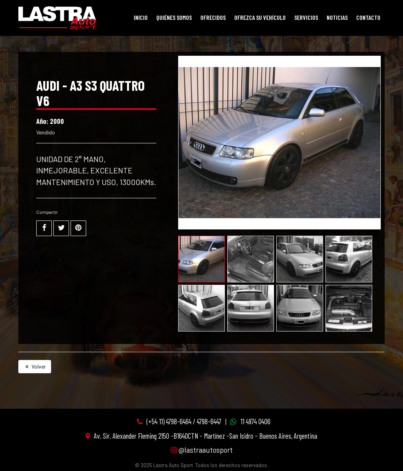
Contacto (368, 17)
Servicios (306, 17)
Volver (34, 366)
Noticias (337, 17)
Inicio (141, 17)
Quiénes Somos (174, 17)
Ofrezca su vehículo (260, 17)
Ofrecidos (213, 17)
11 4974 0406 (255, 421)
